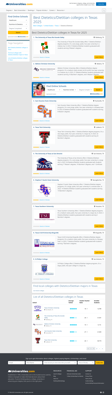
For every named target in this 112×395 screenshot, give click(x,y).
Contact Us (88, 374)
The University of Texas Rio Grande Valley (49, 37)
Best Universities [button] (19, 10)
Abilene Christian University (45, 64)
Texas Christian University (51, 308)
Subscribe (101, 4)
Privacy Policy (88, 376)
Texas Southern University (44, 206)
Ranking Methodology (59, 381)
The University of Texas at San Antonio (48, 154)
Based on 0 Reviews (45, 57)
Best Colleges (37, 26)
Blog (54, 376)
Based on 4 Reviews (45, 77)
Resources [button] (60, 10)
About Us (55, 378)
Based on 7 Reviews (45, 147)
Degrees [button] (9, 10)
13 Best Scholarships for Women (75, 376)
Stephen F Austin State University (47, 180)
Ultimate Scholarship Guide (74, 374)
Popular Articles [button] (41, 10)
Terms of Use (88, 378)
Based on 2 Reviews (45, 200)
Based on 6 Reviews (45, 121)
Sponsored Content (13, 36)
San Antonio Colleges (38, 290)
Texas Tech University (42, 127)
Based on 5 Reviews (45, 173)
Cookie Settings (89, 381)
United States (48, 26)
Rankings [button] (31, 10)
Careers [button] (51, 10)
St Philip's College (41, 259)
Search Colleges (57, 374)
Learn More (99, 57)
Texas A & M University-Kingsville (47, 233)
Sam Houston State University (45, 101)
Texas (57, 26)
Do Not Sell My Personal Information (94, 383)
